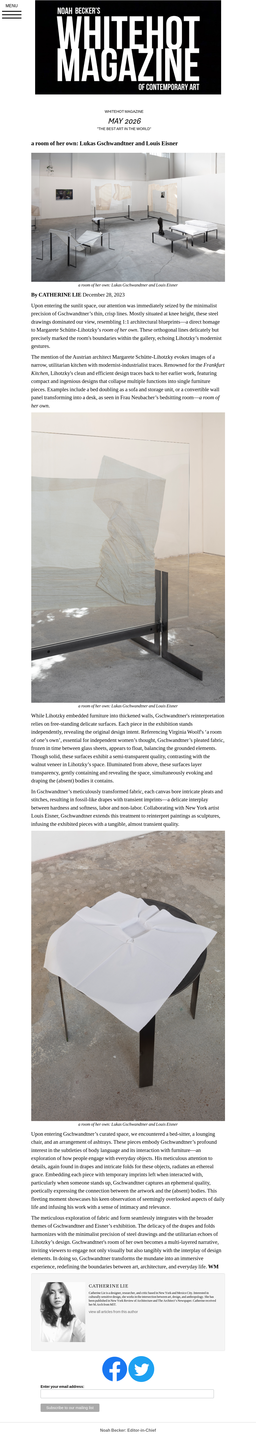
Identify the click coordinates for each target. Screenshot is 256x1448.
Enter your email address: (62, 1387)
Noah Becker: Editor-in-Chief (128, 1430)
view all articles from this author (113, 1312)
